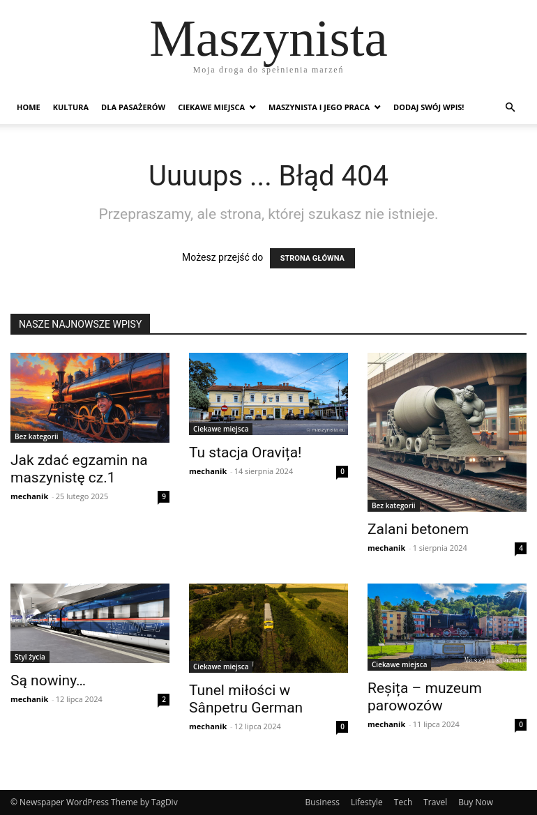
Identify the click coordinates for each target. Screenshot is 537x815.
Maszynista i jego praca (319, 107)
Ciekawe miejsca (211, 107)
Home (28, 107)
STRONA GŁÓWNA (312, 258)
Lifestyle (367, 802)
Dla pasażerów (133, 107)
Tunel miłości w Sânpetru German (246, 699)
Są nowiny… (48, 680)
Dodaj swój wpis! (428, 107)
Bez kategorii (37, 436)
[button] (510, 107)
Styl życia (30, 657)
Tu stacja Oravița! (245, 452)
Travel (435, 802)
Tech (403, 802)
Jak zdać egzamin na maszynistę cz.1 (79, 469)
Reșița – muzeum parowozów (425, 697)
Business (322, 802)
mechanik (29, 496)
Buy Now (475, 802)
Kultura (71, 107)
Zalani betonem (418, 529)
